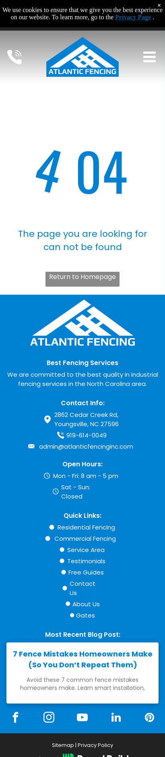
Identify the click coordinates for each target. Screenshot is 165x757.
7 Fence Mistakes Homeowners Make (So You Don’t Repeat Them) (83, 659)
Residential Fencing (86, 527)
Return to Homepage (82, 276)
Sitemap (63, 745)
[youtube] (82, 718)
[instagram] (49, 718)
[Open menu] (149, 57)
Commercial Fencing (85, 538)
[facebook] (15, 718)
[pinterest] (150, 718)
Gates (85, 615)
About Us (86, 604)
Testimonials (86, 561)
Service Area (86, 550)
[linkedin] (116, 718)
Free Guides (86, 572)
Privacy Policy (95, 745)
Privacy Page (133, 17)
